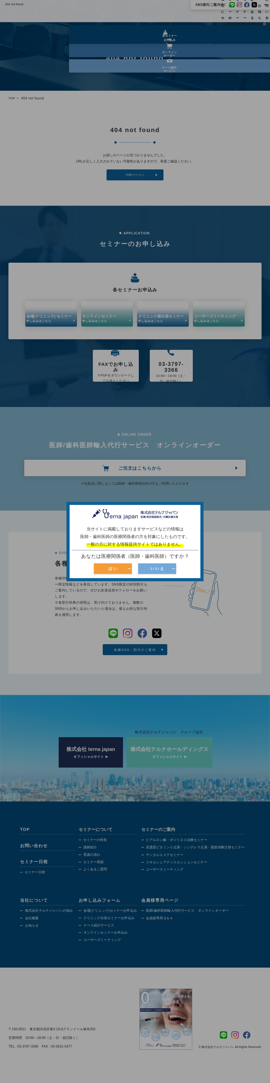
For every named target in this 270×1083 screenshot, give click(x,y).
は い (112, 569)
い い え (157, 569)
